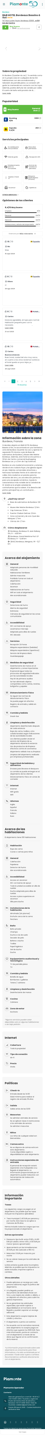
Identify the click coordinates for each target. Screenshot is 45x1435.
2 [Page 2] (17, 381)
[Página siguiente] (35, 381)
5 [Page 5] (30, 381)
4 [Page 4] (26, 381)
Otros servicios (10, 195)
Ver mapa (22, 1432)
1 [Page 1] (13, 381)
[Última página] (39, 381)
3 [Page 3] (21, 381)
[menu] (42, 4)
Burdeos (5, 12)
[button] (6, 48)
